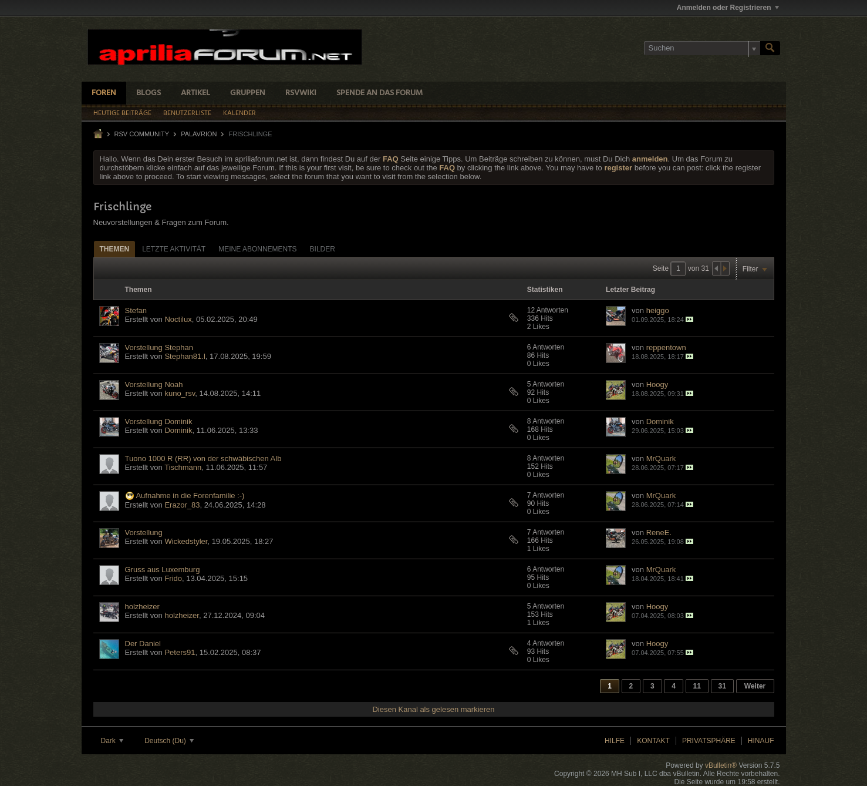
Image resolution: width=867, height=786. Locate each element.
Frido (173, 578)
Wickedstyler (185, 541)
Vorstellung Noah (154, 384)
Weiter (754, 686)
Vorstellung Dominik (159, 421)
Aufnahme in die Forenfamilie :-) (190, 495)
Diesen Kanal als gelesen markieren (433, 709)
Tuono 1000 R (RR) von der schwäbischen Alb (203, 458)
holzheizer (142, 606)
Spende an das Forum (379, 93)
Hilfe (615, 741)
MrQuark (661, 458)
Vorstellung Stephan (159, 347)
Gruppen (247, 93)
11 (697, 686)
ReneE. (659, 532)
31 (722, 686)
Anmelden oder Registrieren (728, 8)
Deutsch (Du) (169, 741)
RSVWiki (300, 93)
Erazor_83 (182, 505)
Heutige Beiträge (122, 113)
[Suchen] (702, 48)
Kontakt (653, 741)
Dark (112, 741)
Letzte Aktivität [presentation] (173, 249)
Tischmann (182, 467)
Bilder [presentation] (322, 249)
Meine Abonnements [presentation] (257, 249)
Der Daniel (143, 643)
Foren (104, 93)
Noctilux (177, 319)
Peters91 (179, 652)
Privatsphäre (709, 741)
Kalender (239, 113)
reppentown (666, 347)
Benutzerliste (187, 113)
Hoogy (657, 384)
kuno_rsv (179, 393)
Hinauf (761, 741)
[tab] (114, 248)
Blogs (148, 93)
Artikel (195, 93)
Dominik (178, 430)
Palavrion (199, 133)
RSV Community (142, 133)
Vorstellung (144, 532)
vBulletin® (721, 765)
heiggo (657, 310)
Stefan (136, 310)
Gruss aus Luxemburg (162, 569)
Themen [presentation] (115, 249)
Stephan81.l (184, 356)
